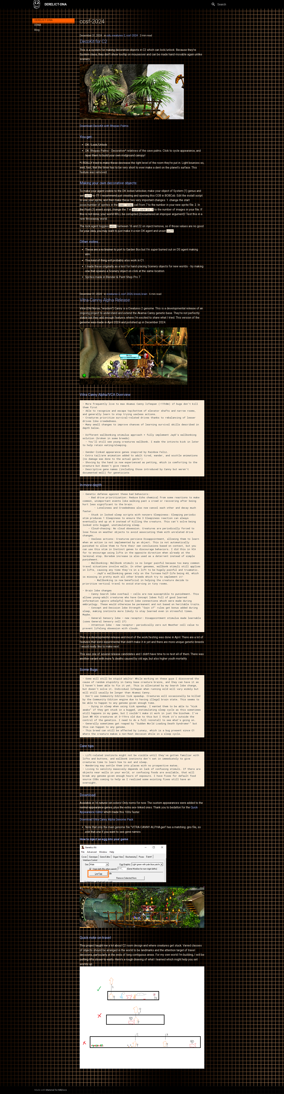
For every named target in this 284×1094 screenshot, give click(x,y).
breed (137, 294)
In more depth (90, 485)
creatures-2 (118, 35)
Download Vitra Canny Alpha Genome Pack (106, 819)
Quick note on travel (95, 937)
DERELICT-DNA (43, 20)
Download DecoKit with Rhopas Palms (104, 126)
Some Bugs (89, 669)
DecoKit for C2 (93, 41)
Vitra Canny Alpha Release (105, 300)
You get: (86, 137)
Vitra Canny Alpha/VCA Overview (105, 394)
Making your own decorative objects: (108, 183)
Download (87, 795)
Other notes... (90, 241)
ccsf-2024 (132, 35)
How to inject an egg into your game (104, 839)
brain (144, 294)
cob (108, 35)
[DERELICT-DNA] (36, 4)
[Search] (230, 4)
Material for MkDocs (56, 1090)
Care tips (87, 746)
